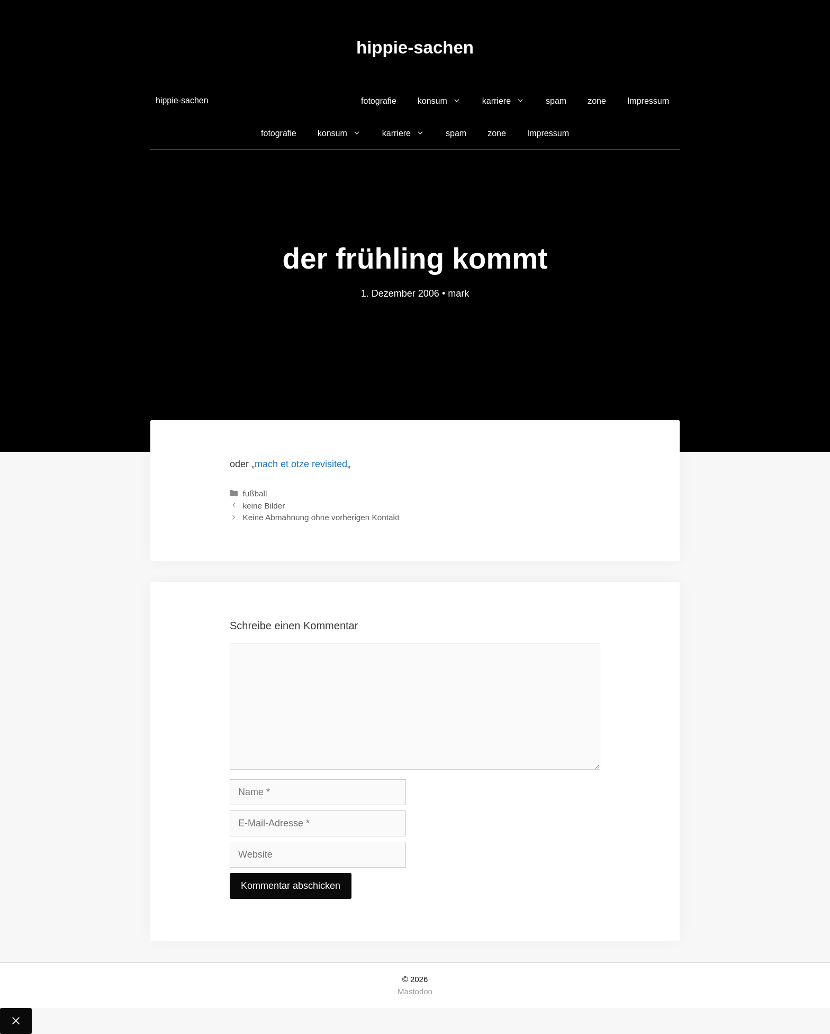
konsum (445, 101)
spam (556, 100)
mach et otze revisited (301, 464)
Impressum (648, 100)
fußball (254, 493)
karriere (508, 101)
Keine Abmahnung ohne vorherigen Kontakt (320, 517)
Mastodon (415, 991)
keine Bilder (263, 505)
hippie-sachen (415, 47)
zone (597, 100)
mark (458, 293)
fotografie (378, 100)
